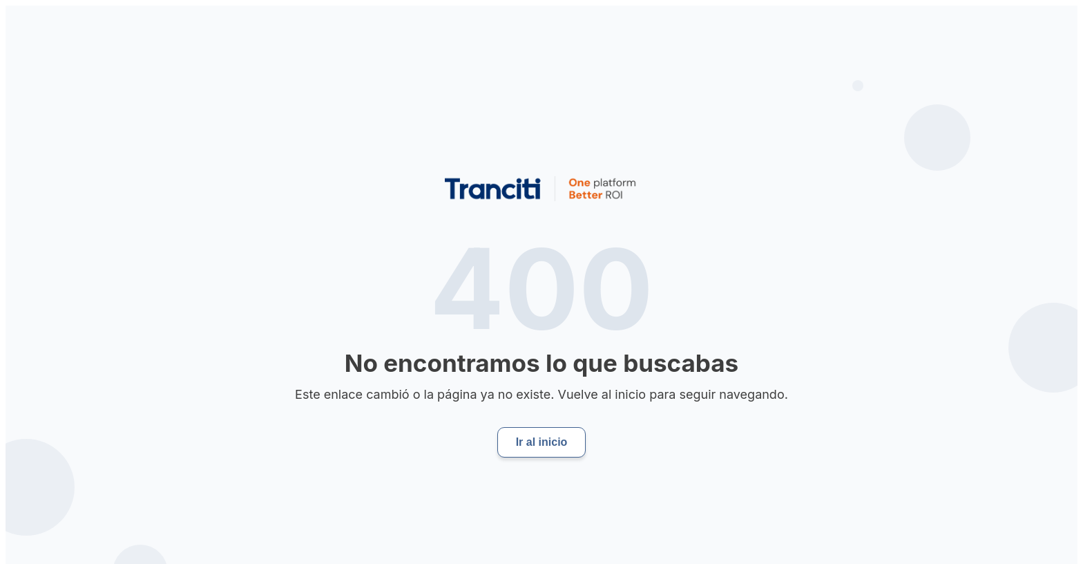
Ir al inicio (542, 442)
